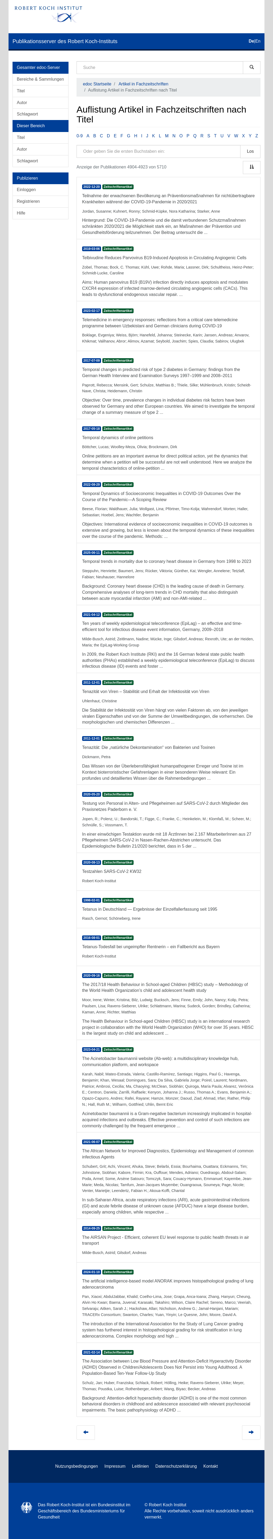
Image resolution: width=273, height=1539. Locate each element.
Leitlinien (140, 1466)
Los (250, 151)
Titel (21, 91)
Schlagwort (27, 114)
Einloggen (26, 189)
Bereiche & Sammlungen (40, 79)
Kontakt (210, 1466)
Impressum (115, 1466)
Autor (22, 102)
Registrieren (28, 201)
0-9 (80, 136)
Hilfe (21, 213)
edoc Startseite (97, 84)
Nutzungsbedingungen (76, 1466)
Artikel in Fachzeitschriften (143, 84)
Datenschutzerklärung (176, 1466)
